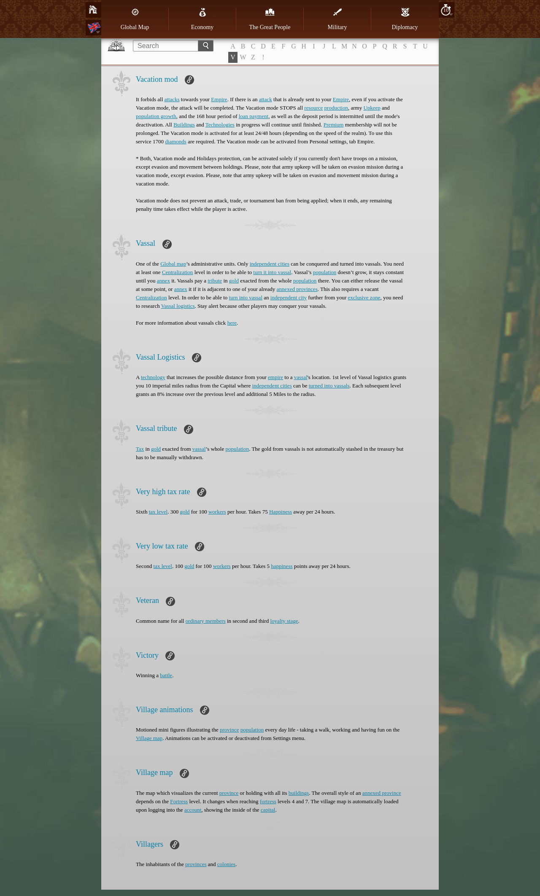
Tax (140, 449)
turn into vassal (245, 297)
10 (446, 10)
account (192, 810)
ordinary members (206, 621)
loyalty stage (284, 621)
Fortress (179, 801)
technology (153, 377)
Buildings (184, 124)
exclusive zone (364, 297)
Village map (149, 738)
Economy (202, 19)
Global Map (135, 19)
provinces (196, 864)
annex (163, 280)
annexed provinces (297, 289)
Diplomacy (405, 19)
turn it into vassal (272, 272)
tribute (215, 280)
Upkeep (371, 108)
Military (337, 19)
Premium (334, 124)
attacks (172, 99)
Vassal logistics (178, 306)
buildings (299, 793)
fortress (268, 801)
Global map (173, 264)
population (325, 272)
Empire (219, 99)
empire (275, 377)
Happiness (280, 512)
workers (217, 512)
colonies (226, 864)
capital (268, 810)
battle (166, 675)
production (336, 108)
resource (313, 108)
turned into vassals (329, 385)
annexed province (381, 793)
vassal (301, 377)
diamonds (175, 141)
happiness (281, 566)
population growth (156, 116)
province (229, 729)
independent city (288, 297)
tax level (158, 512)
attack (265, 99)
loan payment (253, 116)
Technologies (220, 124)
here (232, 323)
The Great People (270, 19)
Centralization (177, 272)
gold (234, 280)
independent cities (269, 264)
